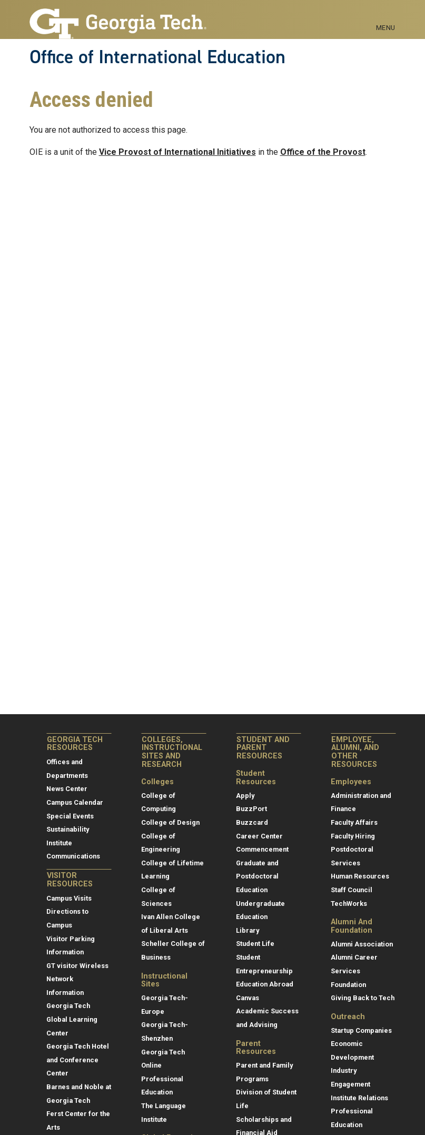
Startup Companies (361, 1030)
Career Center (259, 836)
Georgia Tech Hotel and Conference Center (77, 1059)
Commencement (262, 849)
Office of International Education (157, 56)
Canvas (247, 998)
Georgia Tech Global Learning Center (71, 1019)
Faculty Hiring (353, 836)
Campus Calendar (74, 802)
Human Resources (360, 876)
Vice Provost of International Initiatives (177, 152)
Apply (245, 796)
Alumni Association (362, 944)
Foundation (348, 985)
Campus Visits (69, 898)
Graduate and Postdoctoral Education (257, 876)
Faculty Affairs (354, 822)
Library (247, 930)
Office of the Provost (322, 152)
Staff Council (351, 890)
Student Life (255, 944)
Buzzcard (252, 822)
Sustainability (67, 829)
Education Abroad (264, 984)
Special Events (70, 816)
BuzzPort (251, 809)
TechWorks (349, 903)
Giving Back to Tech (362, 998)
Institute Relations (359, 1098)
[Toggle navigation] (385, 16)
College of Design (170, 822)
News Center (66, 789)
